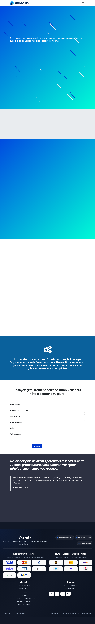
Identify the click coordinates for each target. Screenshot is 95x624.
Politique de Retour (24, 601)
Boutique (24, 592)
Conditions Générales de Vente (24, 598)
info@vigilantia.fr (71, 588)
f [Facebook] (62, 594)
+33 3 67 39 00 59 (70, 585)
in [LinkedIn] (57, 594)
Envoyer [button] (37, 446)
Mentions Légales (24, 604)
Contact (24, 595)
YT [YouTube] (68, 594)
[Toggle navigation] (83, 3)
